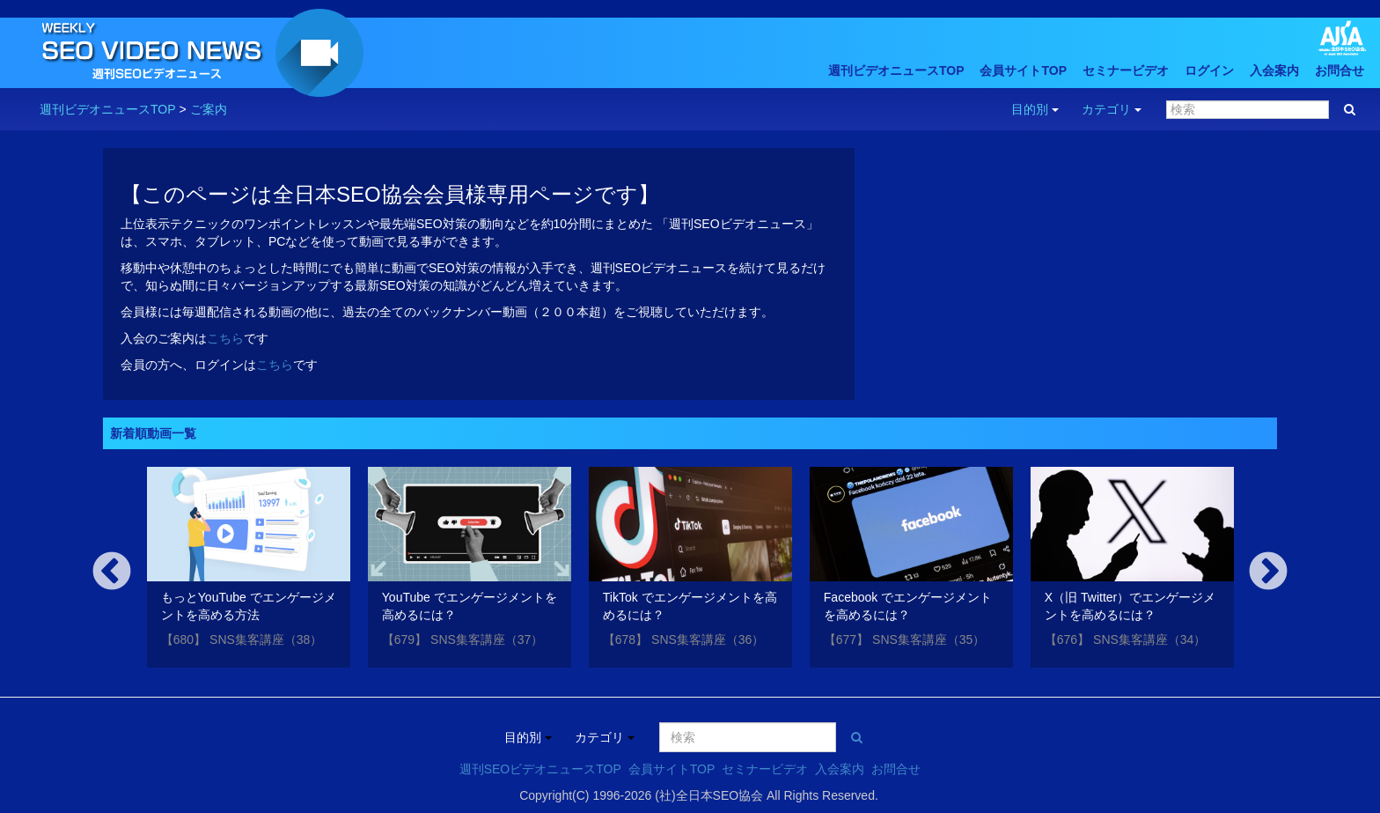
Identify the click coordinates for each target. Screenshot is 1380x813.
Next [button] (1268, 573)
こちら (225, 338)
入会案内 (1274, 70)
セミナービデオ (1126, 70)
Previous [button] (112, 573)
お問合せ (1339, 70)
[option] (248, 570)
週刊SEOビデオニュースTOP (540, 769)
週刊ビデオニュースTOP (896, 70)
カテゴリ (1111, 109)
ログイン (1209, 70)
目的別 (1035, 109)
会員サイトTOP (1023, 70)
